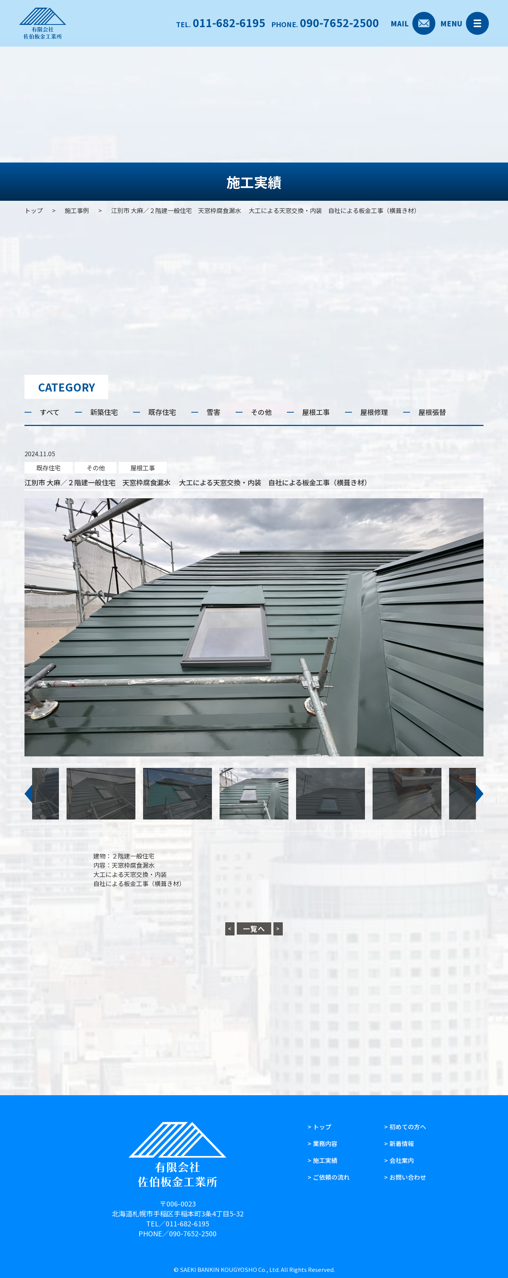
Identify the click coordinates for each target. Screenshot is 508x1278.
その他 (95, 467)
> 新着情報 (399, 1143)
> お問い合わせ (405, 1177)
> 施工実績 (322, 1160)
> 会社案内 (399, 1160)
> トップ (319, 1126)
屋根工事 (142, 467)
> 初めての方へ (405, 1126)
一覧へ (254, 928)
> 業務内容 (322, 1143)
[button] (28, 793)
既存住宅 (48, 467)
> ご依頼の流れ (329, 1177)
